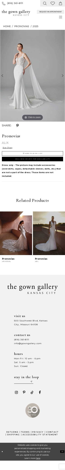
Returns (12, 441)
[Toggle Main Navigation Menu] (60, 17)
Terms (25, 441)
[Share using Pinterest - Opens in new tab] (17, 125)
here (38, 467)
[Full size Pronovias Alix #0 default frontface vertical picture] (32, 76)
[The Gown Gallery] (16, 13)
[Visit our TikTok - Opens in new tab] (32, 402)
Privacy (38, 441)
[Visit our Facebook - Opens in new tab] (39, 402)
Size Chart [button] (10, 148)
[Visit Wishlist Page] (53, 3)
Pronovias (21, 26)
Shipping (13, 444)
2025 (35, 26)
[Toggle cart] (60, 3)
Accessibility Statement (40, 444)
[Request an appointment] (50, 12)
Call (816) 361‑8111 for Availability (34, 165)
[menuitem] (12, 3)
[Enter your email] (29, 390)
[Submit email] (41, 390)
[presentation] (16, 240)
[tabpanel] (32, 76)
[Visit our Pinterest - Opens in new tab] (24, 402)
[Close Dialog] (3, 461)
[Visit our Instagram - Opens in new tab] (16, 402)
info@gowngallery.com (28, 350)
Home (7, 26)
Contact (52, 441)
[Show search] (45, 3)
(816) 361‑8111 (21, 346)
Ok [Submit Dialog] (61, 461)
